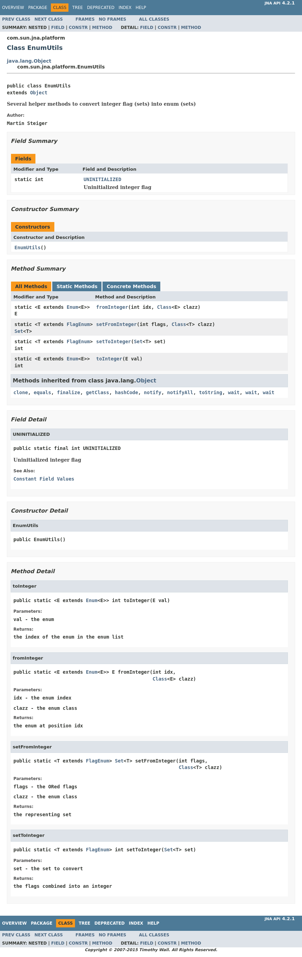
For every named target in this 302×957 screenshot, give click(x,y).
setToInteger (113, 341)
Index (125, 7)
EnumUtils (27, 247)
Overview (13, 7)
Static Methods (76, 286)
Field (57, 27)
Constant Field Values (43, 479)
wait (234, 392)
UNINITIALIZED (102, 179)
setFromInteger (116, 324)
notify (152, 392)
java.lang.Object (29, 61)
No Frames (112, 19)
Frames (85, 19)
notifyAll (180, 392)
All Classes (154, 19)
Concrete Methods (131, 286)
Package (37, 7)
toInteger (109, 358)
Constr (78, 27)
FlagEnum (78, 324)
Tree (77, 7)
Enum (72, 307)
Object (38, 92)
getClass (97, 392)
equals (42, 392)
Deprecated (101, 7)
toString (210, 392)
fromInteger (112, 307)
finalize (68, 392)
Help (141, 7)
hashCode (126, 392)
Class (164, 307)
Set (18, 331)
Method (102, 27)
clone (20, 392)
